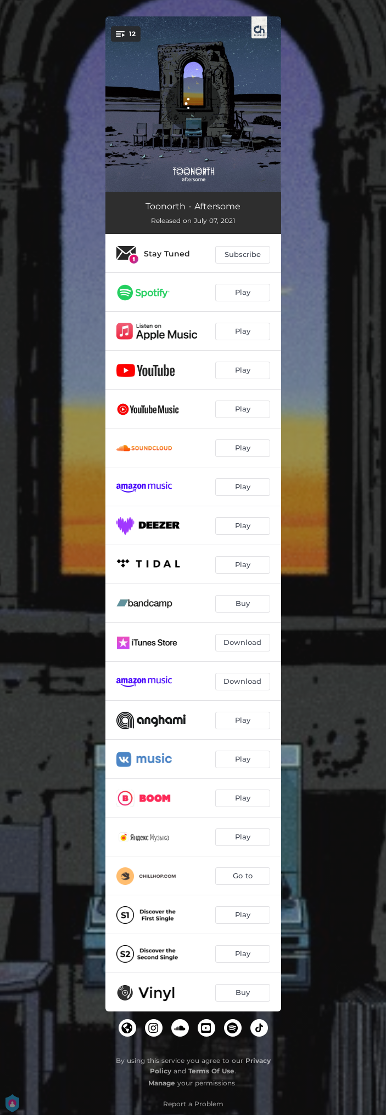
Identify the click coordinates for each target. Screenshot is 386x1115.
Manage (161, 1083)
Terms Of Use (211, 1071)
